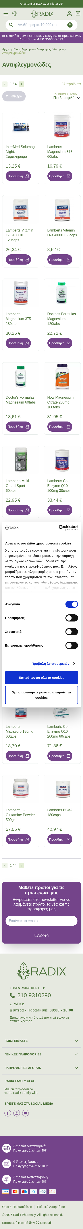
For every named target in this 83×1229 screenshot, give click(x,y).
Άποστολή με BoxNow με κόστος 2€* (41, 3)
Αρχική (7, 49)
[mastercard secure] (53, 1191)
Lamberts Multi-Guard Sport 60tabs (18, 486)
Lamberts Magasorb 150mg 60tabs (19, 731)
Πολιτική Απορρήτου (51, 1207)
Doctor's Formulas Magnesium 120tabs (61, 319)
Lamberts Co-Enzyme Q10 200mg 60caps (59, 731)
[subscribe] (41, 935)
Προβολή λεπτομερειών (50, 663)
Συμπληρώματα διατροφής (32, 49)
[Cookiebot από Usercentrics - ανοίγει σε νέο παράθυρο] (59, 528)
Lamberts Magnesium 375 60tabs (60, 151)
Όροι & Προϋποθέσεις (17, 1207)
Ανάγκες (58, 49)
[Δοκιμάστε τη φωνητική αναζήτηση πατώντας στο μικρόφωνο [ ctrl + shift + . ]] (70, 25)
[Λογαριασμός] (69, 13)
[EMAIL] (43, 921)
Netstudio (44, 1223)
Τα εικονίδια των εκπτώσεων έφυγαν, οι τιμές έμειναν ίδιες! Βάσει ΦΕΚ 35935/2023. (42, 37)
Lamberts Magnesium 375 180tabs (18, 319)
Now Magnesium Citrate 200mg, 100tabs (60, 402)
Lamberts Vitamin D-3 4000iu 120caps (19, 235)
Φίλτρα (14, 96)
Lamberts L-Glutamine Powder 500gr (20, 815)
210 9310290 (34, 995)
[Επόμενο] (21, 84)
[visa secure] (44, 1191)
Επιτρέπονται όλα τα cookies (41, 677)
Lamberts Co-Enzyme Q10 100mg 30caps (59, 486)
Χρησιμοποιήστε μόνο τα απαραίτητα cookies (41, 694)
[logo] (42, 14)
